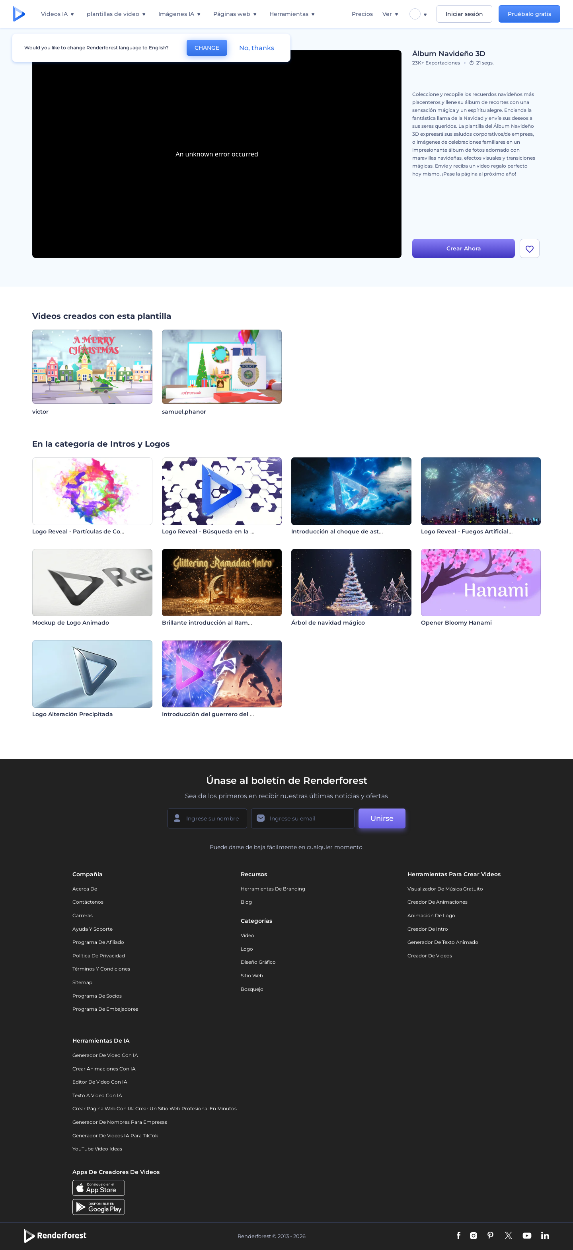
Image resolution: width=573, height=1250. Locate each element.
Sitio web (252, 976)
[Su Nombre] (207, 818)
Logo (247, 949)
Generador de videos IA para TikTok (115, 1136)
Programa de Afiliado (98, 942)
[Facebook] (458, 1236)
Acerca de (84, 889)
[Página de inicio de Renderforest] (19, 14)
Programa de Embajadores (105, 1009)
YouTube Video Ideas (97, 1149)
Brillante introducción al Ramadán (212, 622)
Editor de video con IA (99, 1082)
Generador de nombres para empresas (119, 1122)
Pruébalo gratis (529, 14)
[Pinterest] (490, 1236)
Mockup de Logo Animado (70, 622)
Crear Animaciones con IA (104, 1069)
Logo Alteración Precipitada (72, 714)
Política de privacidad (98, 956)
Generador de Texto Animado (442, 942)
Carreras (82, 915)
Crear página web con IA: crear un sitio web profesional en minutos (154, 1108)
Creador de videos (429, 956)
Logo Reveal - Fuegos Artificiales (468, 531)
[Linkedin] (545, 1236)
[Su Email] (303, 818)
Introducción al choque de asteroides (345, 531)
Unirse (382, 818)
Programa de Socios (97, 996)
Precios (362, 14)
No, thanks (256, 48)
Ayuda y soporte (92, 929)
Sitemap (82, 982)
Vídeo (247, 935)
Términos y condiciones (101, 969)
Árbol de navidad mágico (328, 622)
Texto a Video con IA (97, 1095)
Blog (246, 902)
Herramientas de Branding (273, 889)
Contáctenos (87, 902)
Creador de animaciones (437, 902)
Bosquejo (252, 989)
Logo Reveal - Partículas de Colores (83, 531)
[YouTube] (527, 1236)
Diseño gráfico (258, 962)
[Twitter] (508, 1236)
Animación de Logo (431, 915)
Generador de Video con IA (105, 1055)
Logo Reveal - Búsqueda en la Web (213, 531)
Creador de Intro (427, 929)
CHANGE (207, 47)
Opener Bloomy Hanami (456, 622)
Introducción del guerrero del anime (215, 714)
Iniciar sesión (464, 14)
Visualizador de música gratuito (445, 889)
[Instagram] (473, 1236)
